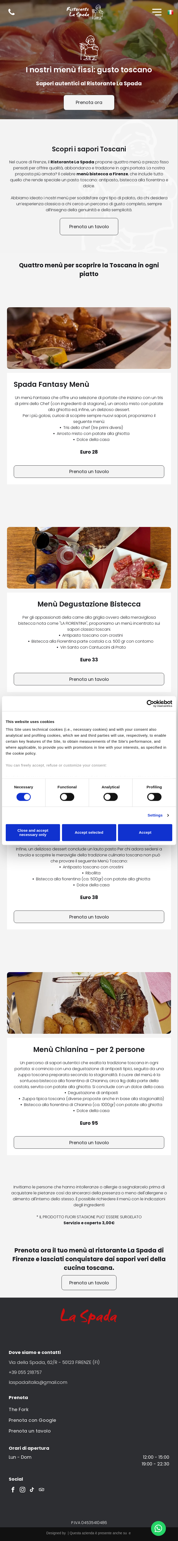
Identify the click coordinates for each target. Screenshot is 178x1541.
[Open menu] (156, 12)
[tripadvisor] (41, 1490)
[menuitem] (89, 1409)
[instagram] (22, 1490)
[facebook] (13, 1490)
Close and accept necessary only (33, 832)
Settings (155, 815)
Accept (145, 832)
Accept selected (89, 832)
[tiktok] (32, 1490)
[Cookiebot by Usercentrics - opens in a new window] (150, 703)
